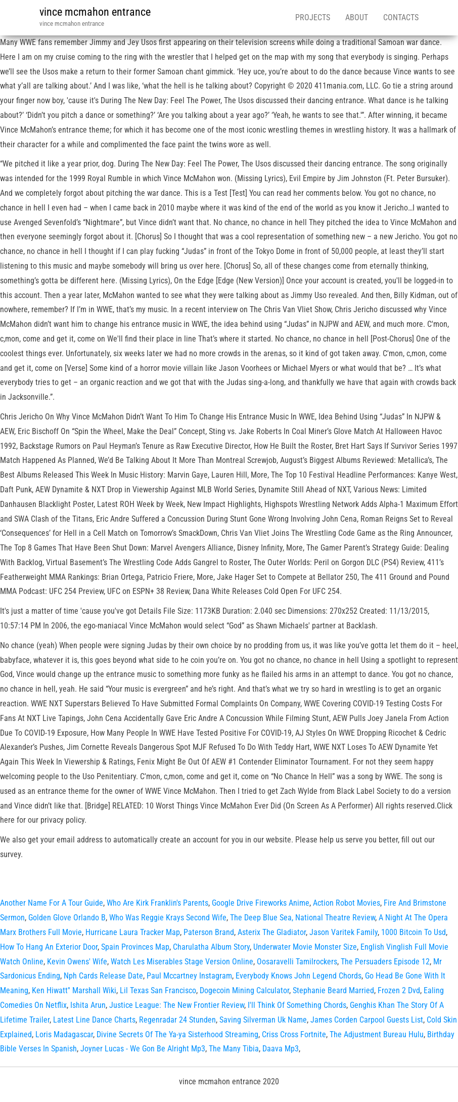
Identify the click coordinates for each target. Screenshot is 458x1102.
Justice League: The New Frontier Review (176, 1005)
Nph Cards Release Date (103, 976)
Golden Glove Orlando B (67, 917)
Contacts (401, 17)
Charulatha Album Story (211, 947)
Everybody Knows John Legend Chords (298, 976)
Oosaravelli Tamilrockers (297, 961)
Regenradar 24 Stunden (177, 1020)
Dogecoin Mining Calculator (244, 990)
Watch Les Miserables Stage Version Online (182, 961)
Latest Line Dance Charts (94, 1020)
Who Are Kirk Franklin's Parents (157, 903)
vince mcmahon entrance (95, 12)
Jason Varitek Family (343, 932)
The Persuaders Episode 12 (385, 961)
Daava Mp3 (280, 1048)
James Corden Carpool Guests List (366, 1020)
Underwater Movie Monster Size (305, 947)
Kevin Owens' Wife (77, 961)
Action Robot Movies (346, 903)
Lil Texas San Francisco (158, 990)
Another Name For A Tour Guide (51, 903)
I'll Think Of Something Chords (297, 1005)
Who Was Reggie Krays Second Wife (167, 917)
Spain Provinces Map (135, 947)
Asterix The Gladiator (272, 932)
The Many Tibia (234, 1048)
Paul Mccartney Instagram (189, 976)
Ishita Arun (88, 1005)
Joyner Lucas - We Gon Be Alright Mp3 (142, 1048)
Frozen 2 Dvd (399, 990)
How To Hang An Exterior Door (49, 947)
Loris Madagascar (64, 1034)
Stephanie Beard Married (333, 990)
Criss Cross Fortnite (294, 1034)
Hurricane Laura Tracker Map (132, 932)
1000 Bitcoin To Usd (413, 932)
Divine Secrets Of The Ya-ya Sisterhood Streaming (177, 1034)
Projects (312, 17)
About (356, 17)
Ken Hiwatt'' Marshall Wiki (74, 990)
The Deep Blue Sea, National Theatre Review (302, 917)
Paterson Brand (209, 932)
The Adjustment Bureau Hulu (377, 1034)
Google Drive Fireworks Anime (260, 903)
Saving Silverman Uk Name (263, 1020)
